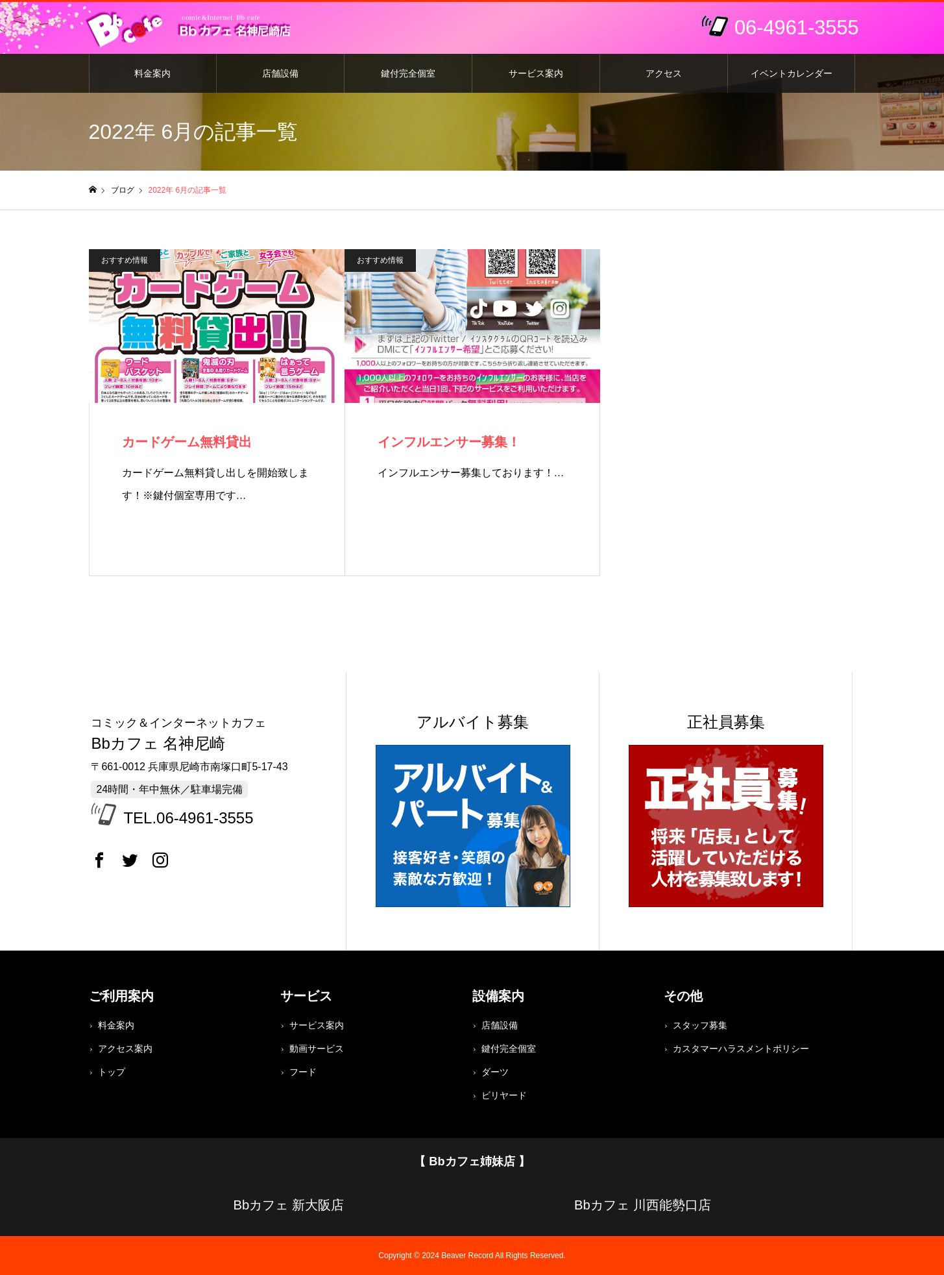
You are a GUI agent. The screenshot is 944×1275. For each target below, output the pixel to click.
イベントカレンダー (791, 73)
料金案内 (152, 73)
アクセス (664, 73)
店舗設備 (280, 73)
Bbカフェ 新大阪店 (288, 1205)
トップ (111, 1072)
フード (303, 1072)
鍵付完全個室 (408, 73)
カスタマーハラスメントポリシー (741, 1048)
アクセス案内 (125, 1048)
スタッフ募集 (700, 1025)
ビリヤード (504, 1095)
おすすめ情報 (124, 260)
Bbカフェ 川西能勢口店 (642, 1205)
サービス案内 (536, 73)
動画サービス (316, 1048)
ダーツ (495, 1072)
